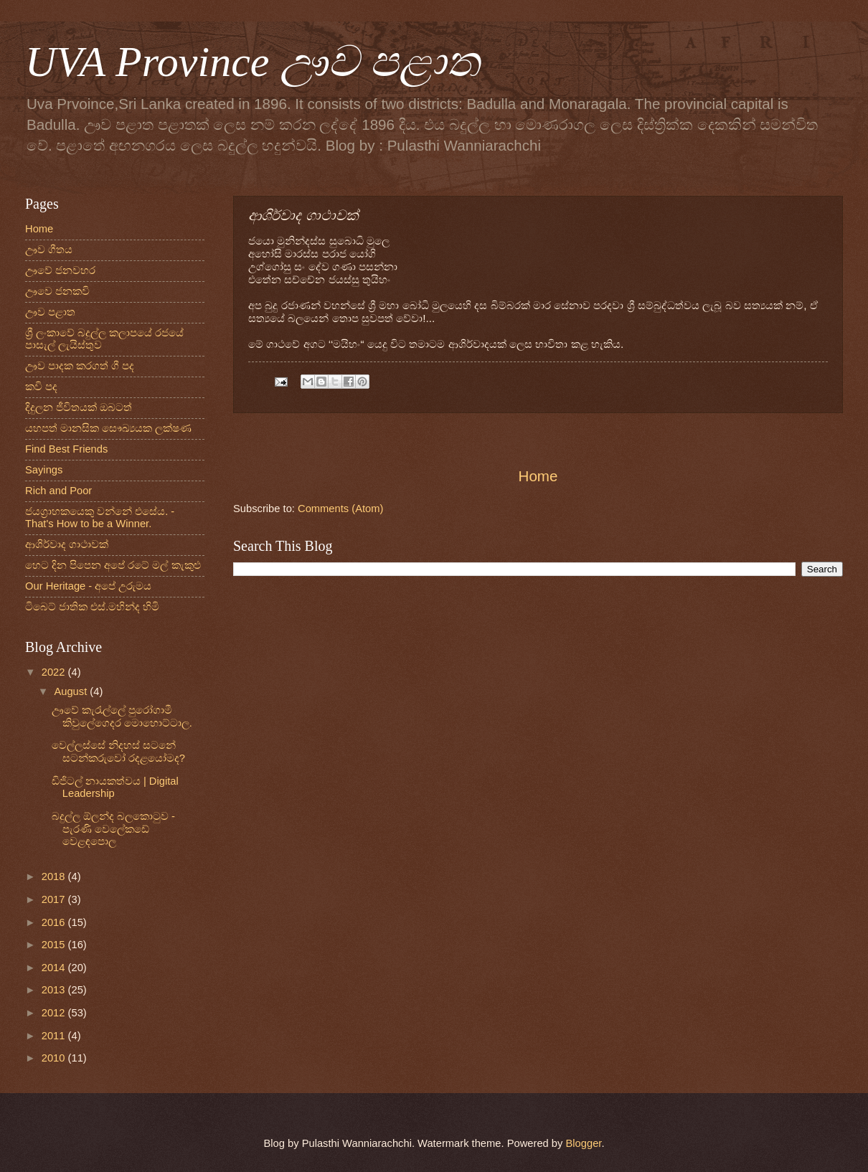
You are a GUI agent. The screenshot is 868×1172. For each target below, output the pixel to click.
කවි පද (41, 386)
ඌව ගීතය (48, 249)
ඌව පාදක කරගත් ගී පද (79, 366)
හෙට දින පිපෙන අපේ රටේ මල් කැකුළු (113, 565)
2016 (55, 922)
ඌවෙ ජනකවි (57, 291)
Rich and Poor (58, 490)
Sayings (43, 470)
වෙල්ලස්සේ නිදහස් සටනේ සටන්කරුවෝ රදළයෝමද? (118, 751)
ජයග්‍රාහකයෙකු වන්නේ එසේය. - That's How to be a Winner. (99, 518)
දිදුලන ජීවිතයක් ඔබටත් (78, 407)
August (72, 691)
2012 (55, 1013)
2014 (55, 967)
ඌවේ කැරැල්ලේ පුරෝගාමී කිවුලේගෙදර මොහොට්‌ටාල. (122, 716)
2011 (55, 1035)
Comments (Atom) (340, 508)
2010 (55, 1058)
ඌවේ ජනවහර (60, 270)
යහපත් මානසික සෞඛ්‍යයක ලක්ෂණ (108, 428)
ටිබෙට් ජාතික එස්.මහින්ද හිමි (92, 607)
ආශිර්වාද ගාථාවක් (66, 544)
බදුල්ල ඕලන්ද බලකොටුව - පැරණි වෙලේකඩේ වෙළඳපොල (113, 829)
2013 (55, 990)
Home (538, 476)
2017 (55, 899)
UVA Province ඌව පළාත (252, 61)
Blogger (584, 1143)
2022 (55, 672)
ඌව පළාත (50, 312)
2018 (55, 876)
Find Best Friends (66, 449)
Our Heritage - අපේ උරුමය (88, 586)
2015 (55, 944)
